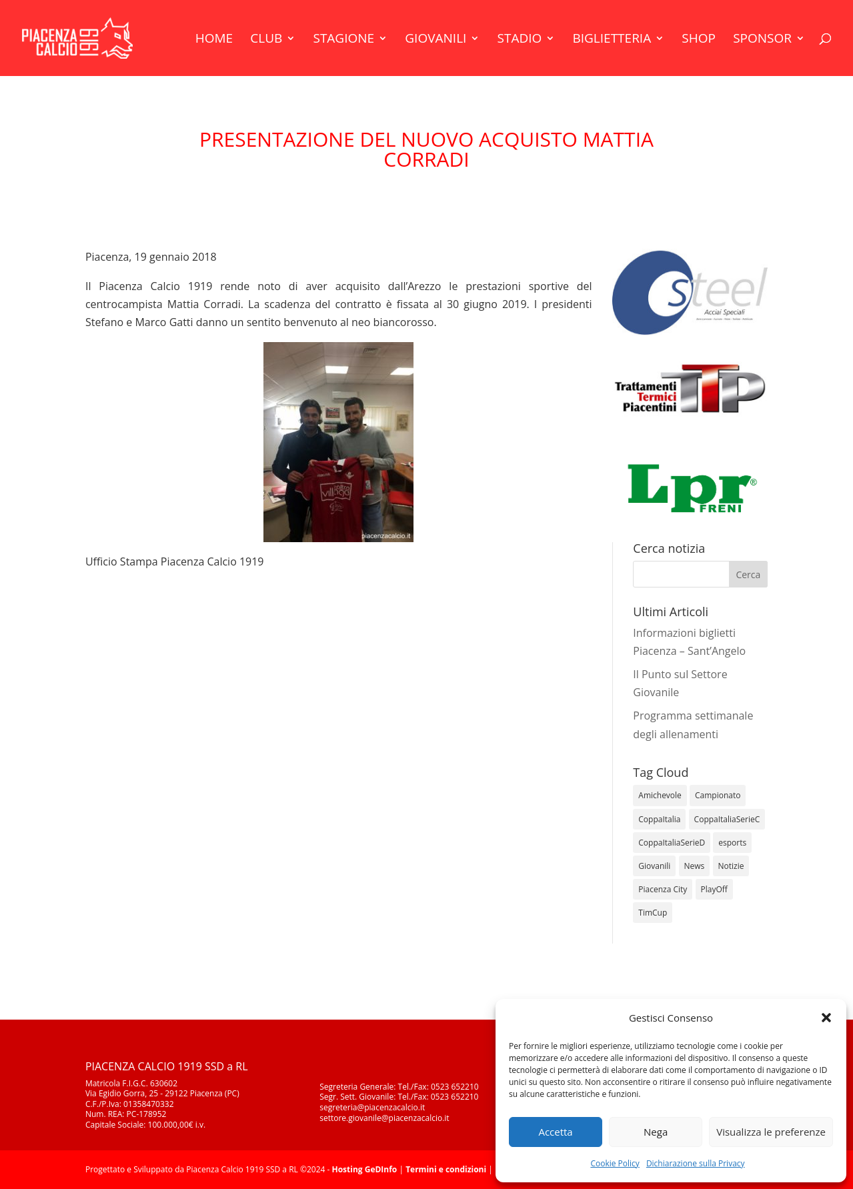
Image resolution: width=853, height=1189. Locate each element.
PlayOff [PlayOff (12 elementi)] (714, 889)
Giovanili (435, 40)
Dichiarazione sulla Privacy (695, 1163)
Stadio (520, 40)
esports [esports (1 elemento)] (732, 842)
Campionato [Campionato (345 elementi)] (717, 795)
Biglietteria (611, 40)
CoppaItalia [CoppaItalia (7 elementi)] (659, 819)
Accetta (555, 1131)
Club (266, 40)
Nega (656, 1131)
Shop (699, 40)
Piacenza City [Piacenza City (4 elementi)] (662, 889)
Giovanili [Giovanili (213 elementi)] (654, 866)
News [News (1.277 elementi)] (694, 866)
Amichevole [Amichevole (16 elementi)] (660, 795)
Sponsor (762, 40)
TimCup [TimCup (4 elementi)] (652, 912)
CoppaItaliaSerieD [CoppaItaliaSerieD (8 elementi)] (671, 842)
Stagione (343, 40)
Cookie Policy (614, 1163)
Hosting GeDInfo (364, 1169)
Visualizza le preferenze (771, 1131)
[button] (826, 1017)
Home (214, 40)
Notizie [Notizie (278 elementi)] (731, 866)
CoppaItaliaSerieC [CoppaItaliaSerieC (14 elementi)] (727, 819)
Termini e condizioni (445, 1169)
